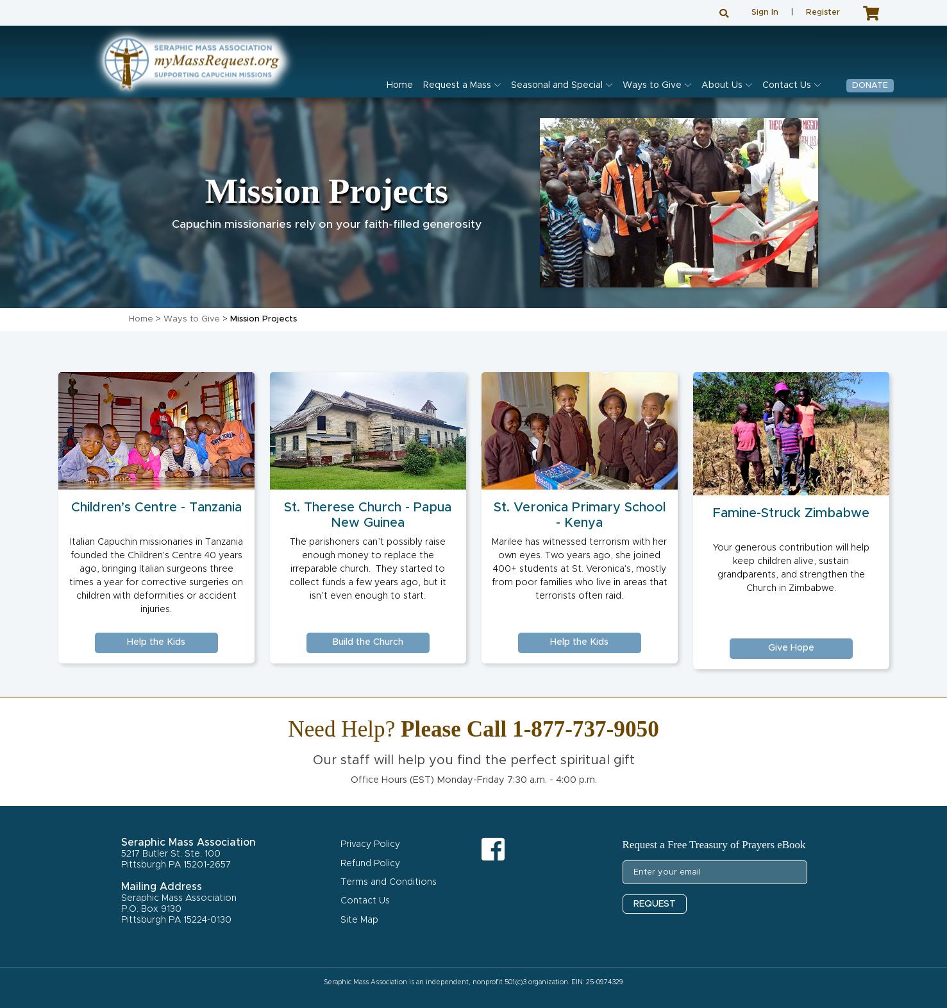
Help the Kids (156, 642)
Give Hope (791, 648)
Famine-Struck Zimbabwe (791, 513)
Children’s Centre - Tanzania (156, 507)
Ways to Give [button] (652, 85)
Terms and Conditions (388, 882)
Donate (870, 85)
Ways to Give (191, 319)
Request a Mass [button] (457, 85)
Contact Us (365, 900)
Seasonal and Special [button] (557, 85)
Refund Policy (370, 863)
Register (823, 12)
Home (400, 85)
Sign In (764, 12)
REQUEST (654, 904)
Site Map (359, 920)
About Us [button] (721, 85)
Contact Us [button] (786, 85)
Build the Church (367, 642)
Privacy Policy (370, 844)
